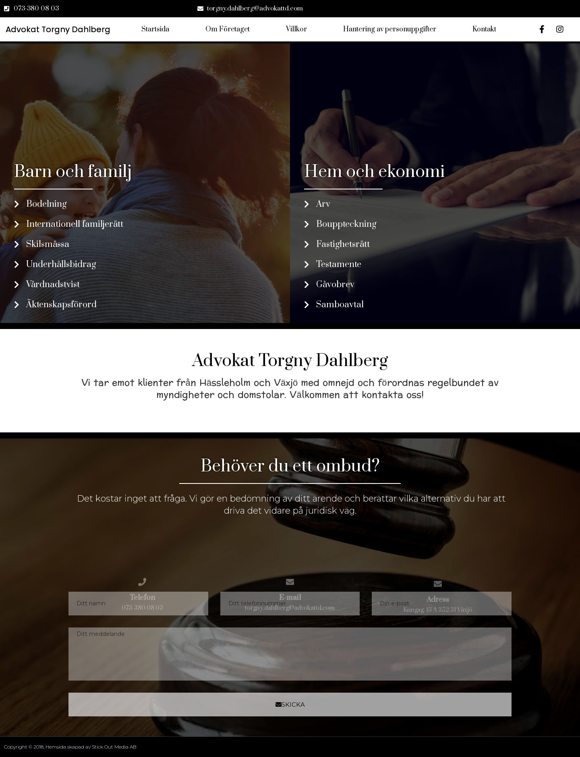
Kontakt (484, 29)
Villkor (296, 29)
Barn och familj (73, 172)
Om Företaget (227, 29)
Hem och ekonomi (374, 172)
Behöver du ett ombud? (290, 466)
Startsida (155, 29)
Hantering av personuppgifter (389, 29)
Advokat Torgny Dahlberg (290, 361)
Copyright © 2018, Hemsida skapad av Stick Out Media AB (70, 747)
